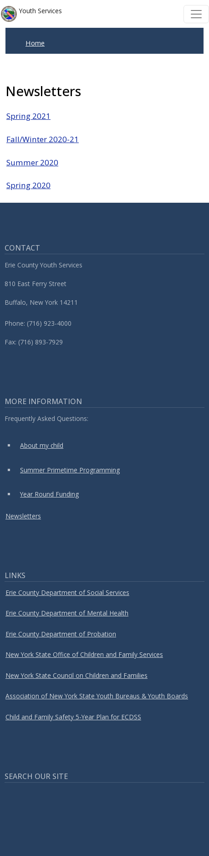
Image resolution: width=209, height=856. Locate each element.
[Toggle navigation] (196, 14)
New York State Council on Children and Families (76, 675)
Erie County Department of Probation (60, 634)
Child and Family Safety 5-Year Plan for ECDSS (73, 716)
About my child (41, 445)
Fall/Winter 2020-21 (42, 139)
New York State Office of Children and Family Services (84, 654)
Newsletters (23, 516)
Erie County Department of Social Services (67, 592)
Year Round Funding (49, 494)
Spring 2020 (28, 185)
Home (35, 42)
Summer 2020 (32, 162)
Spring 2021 (28, 116)
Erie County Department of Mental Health (66, 613)
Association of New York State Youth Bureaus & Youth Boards (96, 696)
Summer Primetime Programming (70, 470)
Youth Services (31, 14)
